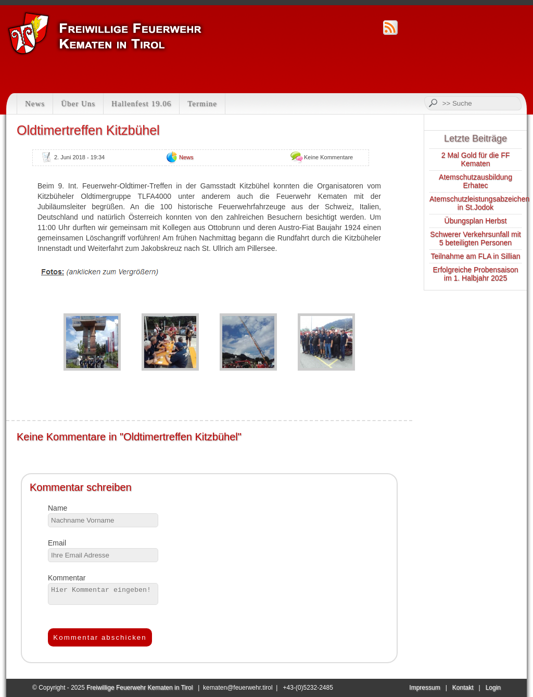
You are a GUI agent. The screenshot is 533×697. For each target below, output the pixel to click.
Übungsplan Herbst (476, 221)
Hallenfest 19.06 (141, 103)
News (35, 103)
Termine (202, 103)
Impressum (424, 687)
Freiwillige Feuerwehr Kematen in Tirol (139, 687)
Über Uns (78, 103)
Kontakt (463, 687)
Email (57, 543)
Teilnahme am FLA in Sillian (476, 256)
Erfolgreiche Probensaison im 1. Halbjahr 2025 (475, 273)
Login (493, 687)
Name (57, 508)
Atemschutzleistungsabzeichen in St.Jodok (479, 203)
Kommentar (66, 578)
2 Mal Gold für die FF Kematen (475, 159)
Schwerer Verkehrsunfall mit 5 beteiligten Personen (475, 238)
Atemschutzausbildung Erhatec (475, 181)
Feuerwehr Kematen (106, 33)
